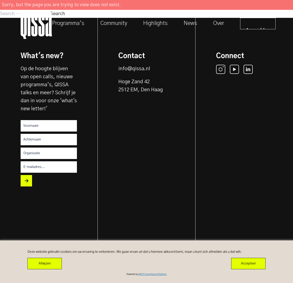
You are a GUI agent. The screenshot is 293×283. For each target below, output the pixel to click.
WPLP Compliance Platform (152, 274)
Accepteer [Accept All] (248, 263)
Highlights (155, 23)
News (190, 23)
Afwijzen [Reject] (45, 263)
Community (113, 23)
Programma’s (68, 23)
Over (218, 23)
